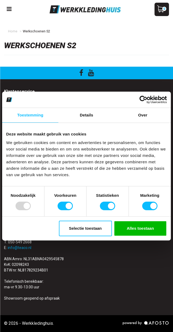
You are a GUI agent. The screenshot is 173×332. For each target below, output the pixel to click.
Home (12, 31)
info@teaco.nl (19, 248)
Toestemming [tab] (30, 115)
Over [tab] (143, 115)
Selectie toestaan (85, 228)
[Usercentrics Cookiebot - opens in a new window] (143, 100)
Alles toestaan (140, 228)
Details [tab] (86, 115)
